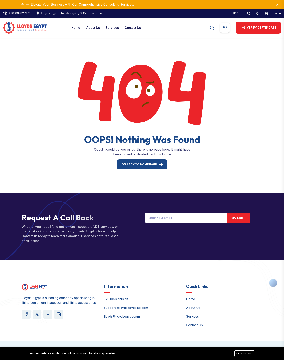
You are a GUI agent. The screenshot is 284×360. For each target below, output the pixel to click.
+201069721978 (19, 13)
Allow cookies (244, 353)
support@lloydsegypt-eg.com (126, 308)
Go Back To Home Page (139, 164)
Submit (238, 218)
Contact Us (133, 28)
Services (112, 28)
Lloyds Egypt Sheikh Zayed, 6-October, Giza (71, 13)
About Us (93, 28)
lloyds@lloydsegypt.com (122, 316)
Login (277, 13)
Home (75, 28)
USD (236, 13)
